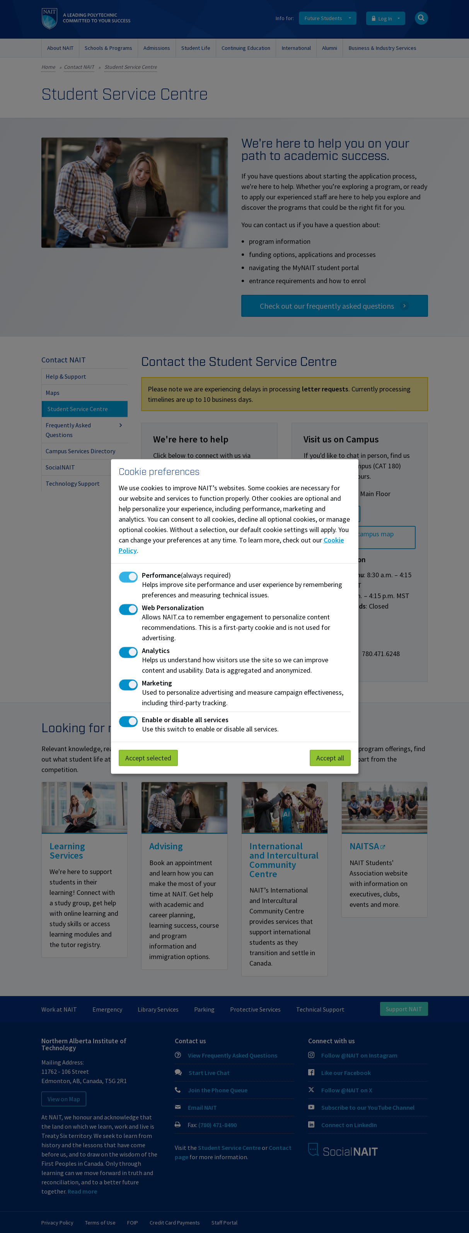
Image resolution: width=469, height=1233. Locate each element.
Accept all (330, 757)
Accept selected (148, 757)
